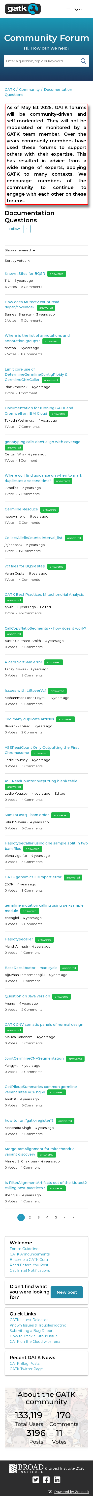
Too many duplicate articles (29, 719)
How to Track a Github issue (34, 1336)
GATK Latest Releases (29, 1320)
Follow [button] (14, 229)
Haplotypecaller (19, 939)
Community (29, 89)
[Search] (46, 61)
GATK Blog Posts (24, 1363)
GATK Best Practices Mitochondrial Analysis (44, 594)
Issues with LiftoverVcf (25, 690)
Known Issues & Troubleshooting (38, 1325)
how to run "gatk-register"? (29, 1120)
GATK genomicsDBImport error (33, 877)
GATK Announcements (30, 1254)
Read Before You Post (29, 1265)
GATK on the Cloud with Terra (35, 1341)
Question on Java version (27, 996)
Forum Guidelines (25, 1249)
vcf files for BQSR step (25, 566)
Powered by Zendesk (71, 1492)
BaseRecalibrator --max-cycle (31, 968)
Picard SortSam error (23, 662)
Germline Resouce (21, 509)
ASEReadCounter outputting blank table (41, 781)
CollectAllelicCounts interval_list (34, 538)
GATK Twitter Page (26, 1369)
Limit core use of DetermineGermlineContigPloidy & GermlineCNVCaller (36, 374)
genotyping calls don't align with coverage (42, 442)
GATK (10, 89)
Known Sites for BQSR (25, 273)
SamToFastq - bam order (27, 815)
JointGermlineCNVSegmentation (34, 1058)
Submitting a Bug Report (32, 1330)
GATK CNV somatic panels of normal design (44, 1024)
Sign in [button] (78, 9)
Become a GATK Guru (29, 1259)
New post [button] (67, 1292)
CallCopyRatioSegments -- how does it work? (45, 628)
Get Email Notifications (30, 1270)
